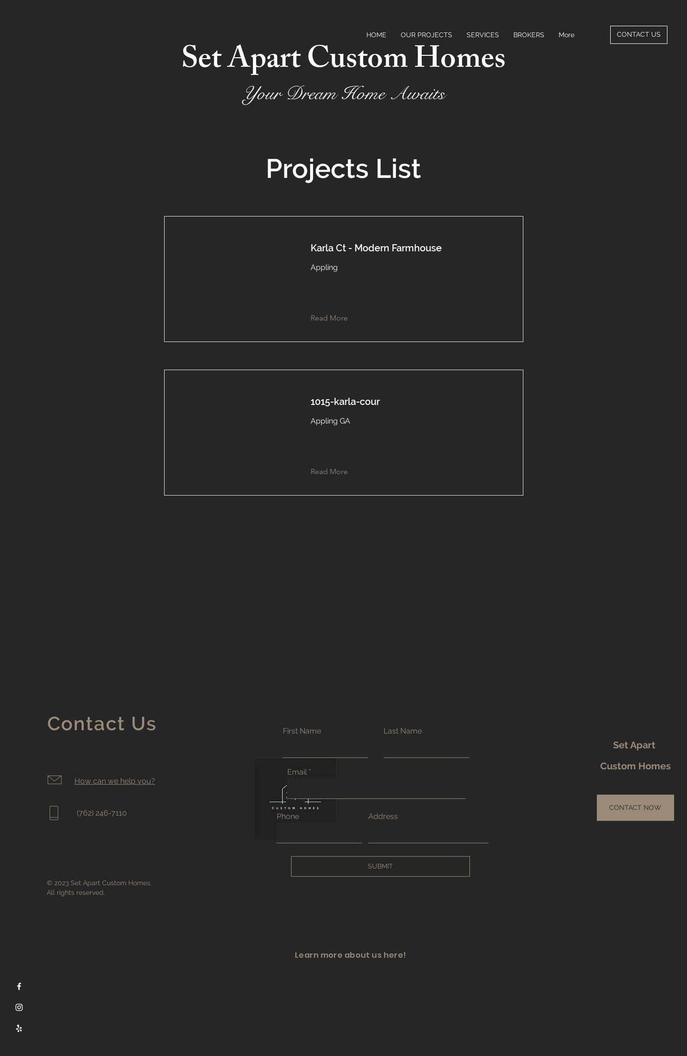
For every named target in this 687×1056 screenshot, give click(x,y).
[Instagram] (19, 1007)
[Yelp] (19, 1028)
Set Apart (635, 745)
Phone (288, 816)
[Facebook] (19, 986)
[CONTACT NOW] (635, 808)
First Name (302, 731)
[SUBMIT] (380, 866)
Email (297, 772)
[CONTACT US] (638, 35)
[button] (337, 318)
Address (383, 816)
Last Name (403, 731)
